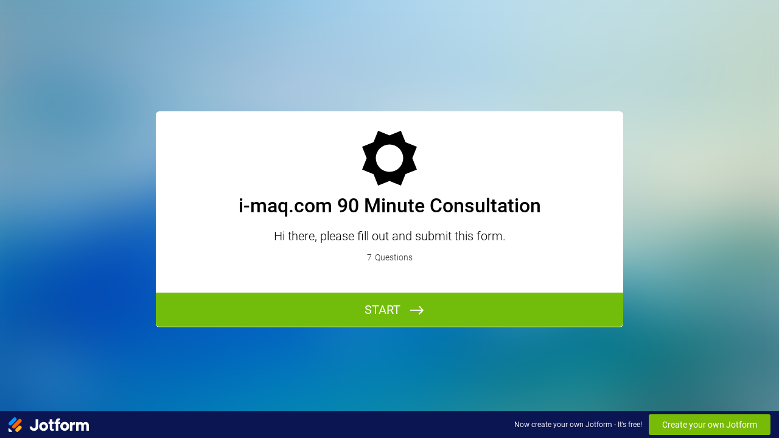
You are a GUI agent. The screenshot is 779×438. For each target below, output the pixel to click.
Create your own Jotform (709, 424)
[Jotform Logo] (49, 424)
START (382, 309)
